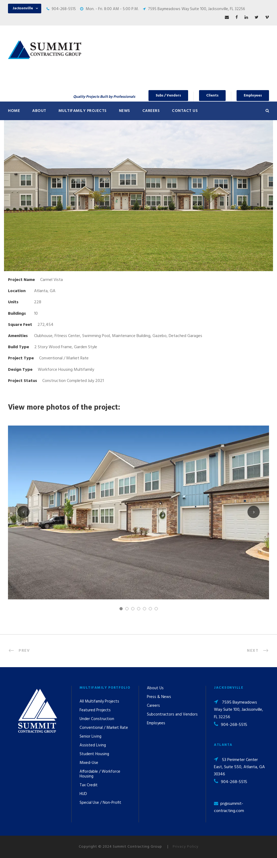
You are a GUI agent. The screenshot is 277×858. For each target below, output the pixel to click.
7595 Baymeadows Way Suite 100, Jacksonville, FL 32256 (196, 9)
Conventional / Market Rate (104, 728)
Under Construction (97, 719)
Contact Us (185, 111)
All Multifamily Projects (99, 701)
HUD (83, 794)
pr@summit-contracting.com (229, 807)
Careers (151, 111)
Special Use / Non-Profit (100, 803)
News (124, 111)
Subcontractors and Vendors (172, 714)
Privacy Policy (186, 847)
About (39, 111)
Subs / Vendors (168, 95)
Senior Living (90, 736)
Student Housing (94, 754)
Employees (253, 95)
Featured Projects (95, 710)
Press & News (159, 697)
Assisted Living (93, 745)
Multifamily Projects (83, 111)
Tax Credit (89, 785)
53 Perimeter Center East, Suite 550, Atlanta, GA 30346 (239, 767)
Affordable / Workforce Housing (100, 774)
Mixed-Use (89, 763)
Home (14, 111)
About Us (155, 688)
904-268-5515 (64, 9)
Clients (212, 95)
